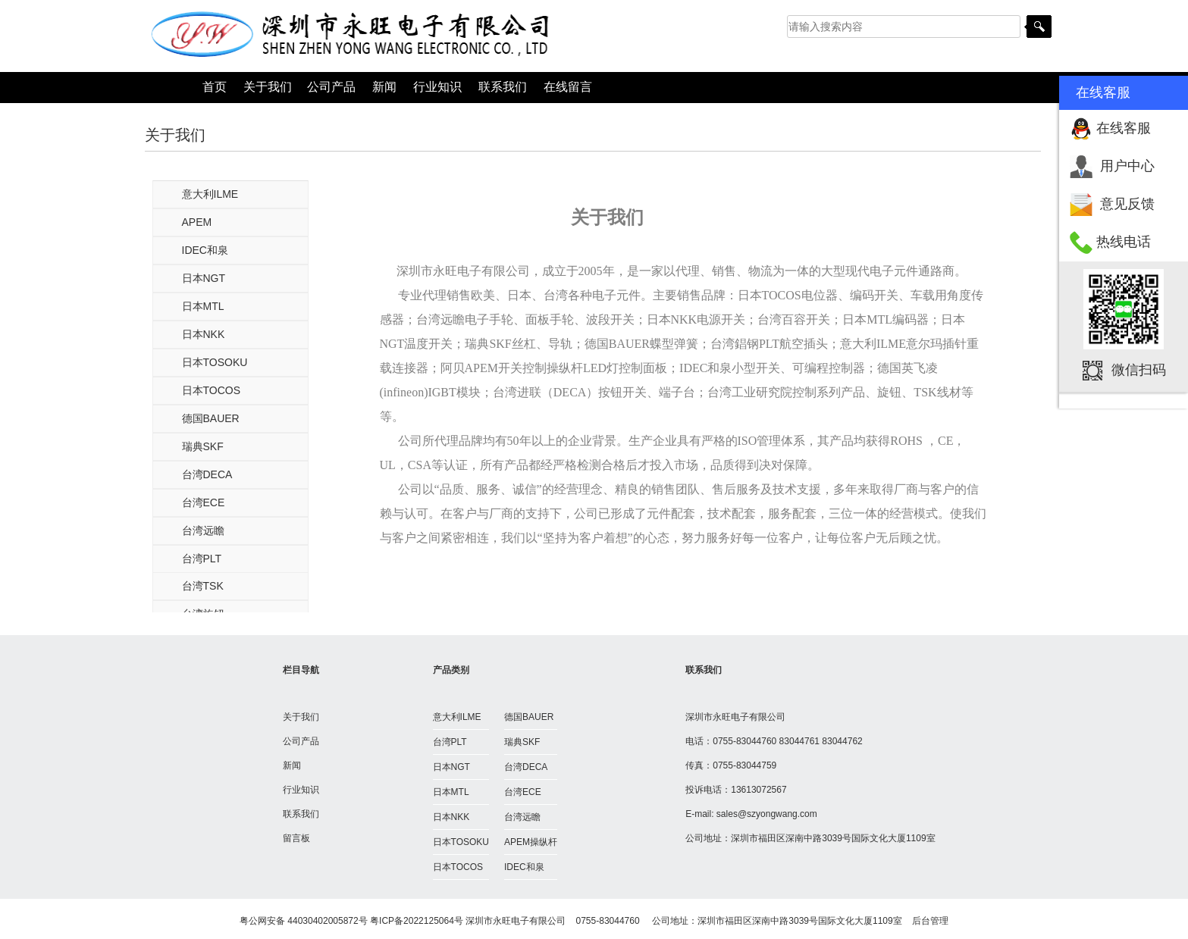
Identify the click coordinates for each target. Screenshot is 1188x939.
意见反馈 (1127, 203)
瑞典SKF (203, 446)
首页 (214, 86)
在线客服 (1123, 128)
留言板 (296, 838)
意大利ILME (210, 194)
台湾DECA (207, 474)
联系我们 (502, 86)
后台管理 (930, 921)
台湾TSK (203, 586)
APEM (197, 222)
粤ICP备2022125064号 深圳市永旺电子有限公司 (468, 921)
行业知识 (437, 86)
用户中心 (1127, 166)
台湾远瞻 (203, 530)
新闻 (384, 86)
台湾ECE (203, 502)
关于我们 (267, 86)
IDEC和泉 (205, 250)
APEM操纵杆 (530, 842)
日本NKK (203, 334)
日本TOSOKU (215, 362)
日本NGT (204, 278)
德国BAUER (211, 418)
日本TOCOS (211, 390)
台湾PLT (202, 558)
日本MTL (203, 306)
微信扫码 (1138, 369)
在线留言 (568, 86)
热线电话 (1123, 241)
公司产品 (331, 86)
